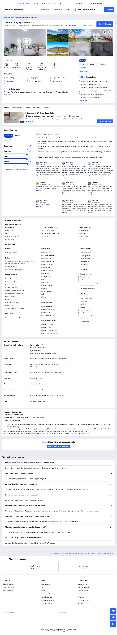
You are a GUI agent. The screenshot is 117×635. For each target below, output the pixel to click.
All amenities (8, 84)
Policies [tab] (46, 108)
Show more (7, 94)
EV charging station (47, 227)
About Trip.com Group (47, 603)
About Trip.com (45, 584)
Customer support (8, 584)
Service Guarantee (8, 587)
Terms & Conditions (46, 594)
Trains (43, 3)
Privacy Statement (46, 597)
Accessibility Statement (48, 600)
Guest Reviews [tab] (17, 108)
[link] (78, 3)
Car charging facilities (11, 269)
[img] (25, 42)
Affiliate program (83, 590)
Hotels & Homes (24, 3)
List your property (83, 594)
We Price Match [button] (90, 25)
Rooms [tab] (6, 108)
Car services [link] (52, 3)
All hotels (81, 597)
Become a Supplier (83, 600)
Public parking (9, 227)
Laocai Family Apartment (17, 22)
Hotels (58, 553)
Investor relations (83, 584)
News (42, 587)
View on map (83, 100)
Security (80, 603)
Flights (35, 3)
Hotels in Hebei (78, 553)
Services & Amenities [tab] (33, 108)
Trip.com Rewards (83, 587)
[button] (60, 3)
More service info (8, 590)
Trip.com (51, 553)
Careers (43, 590)
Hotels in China (66, 553)
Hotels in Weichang (90, 553)
